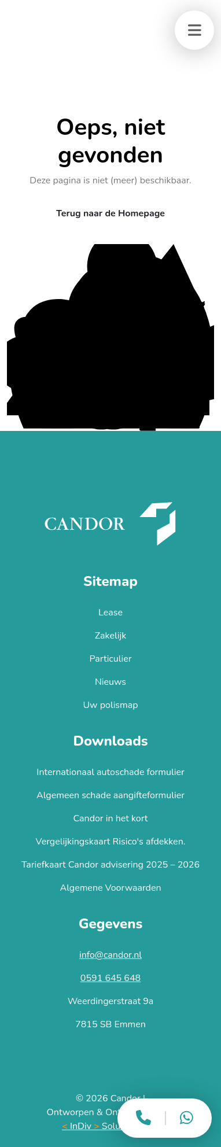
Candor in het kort (110, 818)
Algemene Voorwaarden (110, 888)
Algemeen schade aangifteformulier (110, 795)
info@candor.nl (110, 955)
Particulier (111, 658)
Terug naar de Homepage (110, 213)
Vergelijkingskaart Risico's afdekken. (111, 841)
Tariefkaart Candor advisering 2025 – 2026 (110, 864)
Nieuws (110, 682)
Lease (110, 612)
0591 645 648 (110, 978)
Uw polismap (110, 705)
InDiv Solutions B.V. (110, 1126)
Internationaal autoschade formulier (110, 772)
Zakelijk (110, 635)
